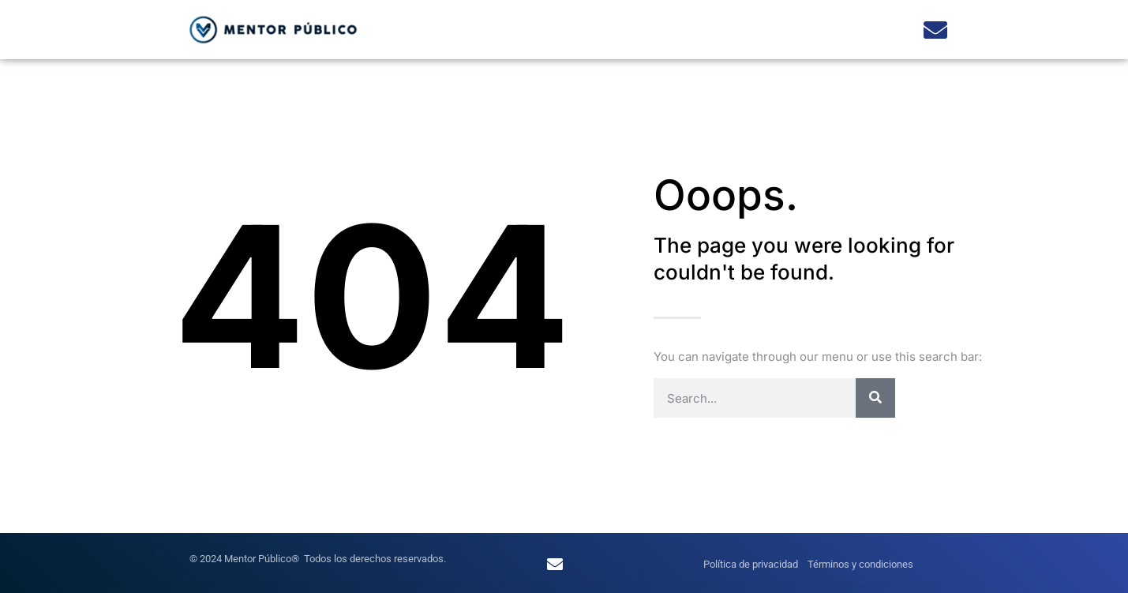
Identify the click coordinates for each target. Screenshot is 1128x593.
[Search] (875, 398)
